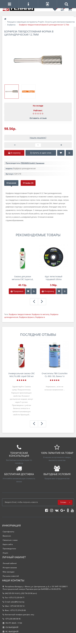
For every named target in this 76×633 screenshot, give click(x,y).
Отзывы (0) (28, 183)
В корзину (48, 291)
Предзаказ (16, 291)
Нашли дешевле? (38, 137)
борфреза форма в (27, 317)
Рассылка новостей (11, 576)
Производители (9, 548)
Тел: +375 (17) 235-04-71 (13, 597)
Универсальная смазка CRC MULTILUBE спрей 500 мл (21, 375)
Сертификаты (8, 531)
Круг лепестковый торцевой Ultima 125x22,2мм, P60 (53, 278)
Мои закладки (8, 572)
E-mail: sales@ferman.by (13, 602)
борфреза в (40, 317)
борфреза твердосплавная (20, 314)
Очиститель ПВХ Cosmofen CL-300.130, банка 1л (55, 375)
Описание (11, 183)
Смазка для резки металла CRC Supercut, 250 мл (22, 278)
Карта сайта (8, 544)
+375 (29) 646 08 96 (12, 619)
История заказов (10, 567)
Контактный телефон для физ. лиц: (18, 614)
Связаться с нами (10, 540)
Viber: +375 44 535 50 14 (13, 606)
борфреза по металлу (40, 314)
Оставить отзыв (38, 118)
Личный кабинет (10, 563)
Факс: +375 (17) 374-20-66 (14, 610)
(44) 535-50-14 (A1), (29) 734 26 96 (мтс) (20, 593)
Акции (5, 553)
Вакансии (7, 536)
